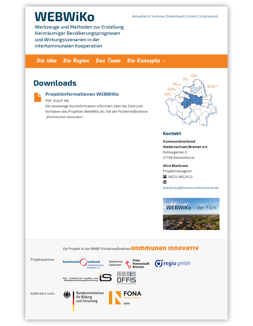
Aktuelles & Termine (148, 17)
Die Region (76, 61)
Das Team (108, 61)
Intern (192, 17)
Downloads (176, 17)
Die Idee (47, 61)
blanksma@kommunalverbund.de (190, 188)
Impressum (209, 17)
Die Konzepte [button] (146, 61)
